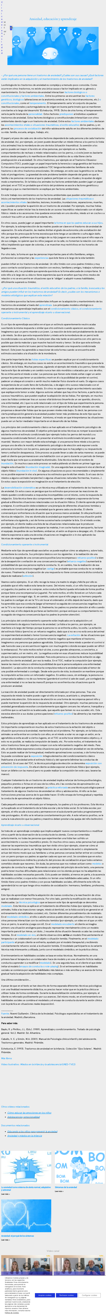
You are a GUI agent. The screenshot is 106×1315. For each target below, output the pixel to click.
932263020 (46, 1311)
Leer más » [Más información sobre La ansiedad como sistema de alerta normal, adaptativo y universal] (5, 1194)
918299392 (57, 1311)
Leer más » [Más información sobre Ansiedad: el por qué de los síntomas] (5, 1240)
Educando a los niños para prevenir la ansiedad (32, 1131)
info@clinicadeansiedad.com (80, 1311)
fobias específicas (41, 359)
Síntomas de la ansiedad (66, 1187)
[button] (41, 5)
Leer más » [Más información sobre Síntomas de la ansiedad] (59, 1191)
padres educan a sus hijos (88, 222)
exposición (37, 756)
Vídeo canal (53, 1250)
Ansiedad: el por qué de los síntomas (17, 1236)
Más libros (6, 1058)
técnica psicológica (29, 902)
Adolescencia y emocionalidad (23, 1117)
